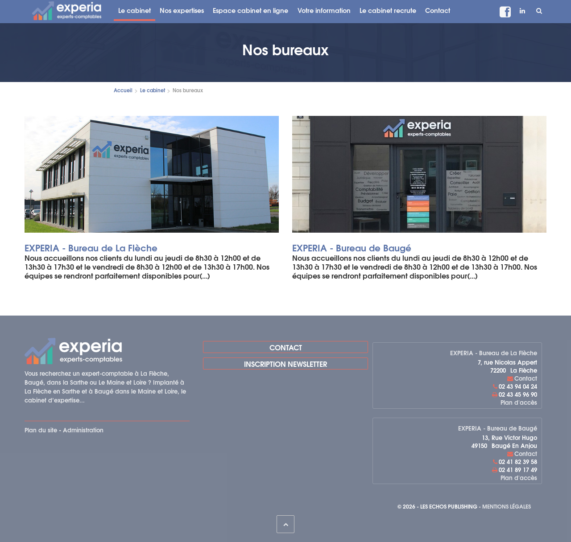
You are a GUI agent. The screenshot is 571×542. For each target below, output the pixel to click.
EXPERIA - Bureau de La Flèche (91, 247)
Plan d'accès (519, 402)
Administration (83, 429)
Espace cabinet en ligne (250, 10)
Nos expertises (182, 10)
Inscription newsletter (285, 363)
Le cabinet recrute (388, 10)
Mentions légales (506, 506)
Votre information (324, 10)
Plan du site (41, 429)
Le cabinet (134, 10)
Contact (437, 10)
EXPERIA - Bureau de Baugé (351, 247)
